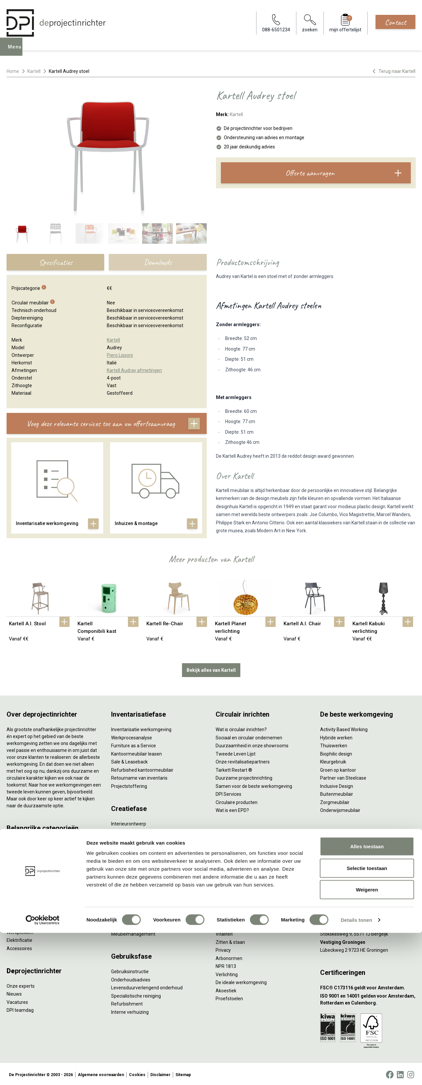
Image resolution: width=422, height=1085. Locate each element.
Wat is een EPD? (232, 809)
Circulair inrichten (129, 838)
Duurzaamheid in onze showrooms (252, 744)
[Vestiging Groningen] (367, 940)
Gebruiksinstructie (130, 970)
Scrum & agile (230, 886)
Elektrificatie (19, 939)
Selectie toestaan (367, 1020)
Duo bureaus (20, 858)
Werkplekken (20, 930)
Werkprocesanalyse (131, 736)
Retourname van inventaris (139, 776)
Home (13, 71)
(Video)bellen (229, 879)
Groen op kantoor (338, 768)
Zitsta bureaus (22, 849)
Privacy (223, 948)
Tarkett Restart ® (234, 768)
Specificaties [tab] (55, 262)
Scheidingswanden (26, 898)
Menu (16, 51)
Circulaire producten (236, 800)
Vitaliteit (224, 932)
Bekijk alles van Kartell (211, 668)
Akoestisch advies (130, 846)
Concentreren (230, 862)
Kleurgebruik (333, 760)
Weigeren (367, 1041)
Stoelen (15, 906)
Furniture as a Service (133, 744)
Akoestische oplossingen (32, 874)
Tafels (13, 914)
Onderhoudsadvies (130, 978)
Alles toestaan (367, 998)
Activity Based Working (344, 728)
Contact (395, 22)
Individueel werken (235, 854)
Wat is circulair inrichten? (241, 728)
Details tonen (356, 1072)
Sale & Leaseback (129, 760)
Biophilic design (336, 752)
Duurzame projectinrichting (244, 776)
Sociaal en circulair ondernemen (249, 736)
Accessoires (19, 946)
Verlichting (18, 922)
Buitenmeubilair (336, 792)
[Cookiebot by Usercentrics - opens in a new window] (43, 1072)
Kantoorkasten (22, 890)
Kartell (34, 71)
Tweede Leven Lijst (236, 752)
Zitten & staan (230, 940)
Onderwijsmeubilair (340, 809)
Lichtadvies (123, 862)
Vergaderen (228, 846)
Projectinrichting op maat (242, 895)
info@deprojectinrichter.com (353, 854)
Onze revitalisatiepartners (243, 760)
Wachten (225, 870)
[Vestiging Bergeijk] (367, 924)
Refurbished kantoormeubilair (142, 768)
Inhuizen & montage (132, 908)
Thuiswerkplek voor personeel (142, 916)
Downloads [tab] (157, 262)
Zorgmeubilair (334, 800)
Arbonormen (229, 956)
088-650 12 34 (338, 846)
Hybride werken (336, 736)
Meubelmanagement (133, 932)
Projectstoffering (25, 866)
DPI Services (124, 924)
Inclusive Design (336, 784)
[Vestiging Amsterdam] (367, 892)
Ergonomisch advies (132, 854)
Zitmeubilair (19, 882)
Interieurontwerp (128, 822)
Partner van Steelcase (343, 776)
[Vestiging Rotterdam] (367, 908)
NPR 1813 (226, 965)
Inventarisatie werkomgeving (141, 728)
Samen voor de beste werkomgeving (254, 784)
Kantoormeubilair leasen (136, 752)
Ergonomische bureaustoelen (37, 842)
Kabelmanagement (131, 870)
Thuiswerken (333, 744)
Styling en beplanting (133, 830)
